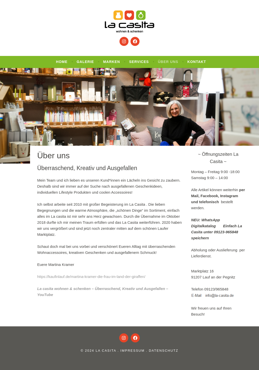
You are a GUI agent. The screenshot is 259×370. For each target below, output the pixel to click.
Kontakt (196, 62)
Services (139, 62)
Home (62, 62)
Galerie (85, 62)
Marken (111, 62)
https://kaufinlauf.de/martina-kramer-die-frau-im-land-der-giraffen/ (91, 276)
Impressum (132, 350)
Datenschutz (163, 350)
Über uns (168, 62)
